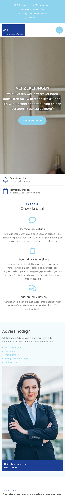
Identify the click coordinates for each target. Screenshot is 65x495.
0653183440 (32, 17)
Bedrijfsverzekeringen (17, 358)
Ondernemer (12, 362)
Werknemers (12, 354)
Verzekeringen (13, 347)
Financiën (10, 351)
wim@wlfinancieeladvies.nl (32, 13)
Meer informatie (32, 120)
